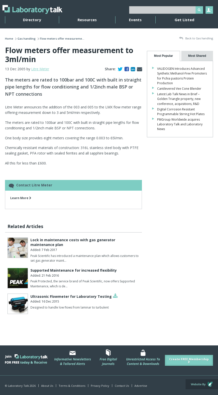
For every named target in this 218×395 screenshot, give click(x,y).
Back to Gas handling (196, 38)
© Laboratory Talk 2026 (20, 385)
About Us (47, 385)
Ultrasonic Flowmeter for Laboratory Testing (71, 296)
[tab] (163, 56)
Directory (32, 19)
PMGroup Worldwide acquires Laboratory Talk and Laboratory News (180, 124)
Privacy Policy (100, 385)
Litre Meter (40, 69)
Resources (87, 19)
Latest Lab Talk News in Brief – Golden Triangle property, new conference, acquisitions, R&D (179, 99)
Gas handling (26, 38)
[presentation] (163, 56)
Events (135, 19)
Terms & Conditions (72, 385)
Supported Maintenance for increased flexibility (73, 270)
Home (9, 38)
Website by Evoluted (202, 384)
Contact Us (122, 385)
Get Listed (184, 19)
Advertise (140, 385)
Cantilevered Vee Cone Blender (179, 88)
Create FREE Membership (189, 360)
